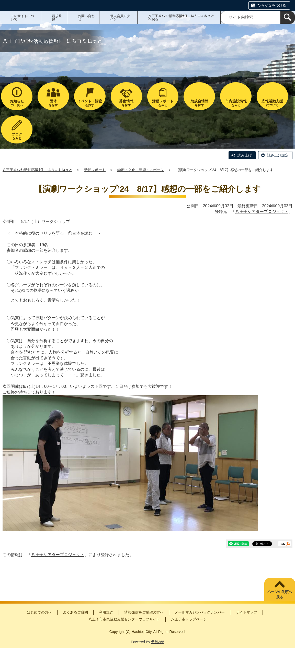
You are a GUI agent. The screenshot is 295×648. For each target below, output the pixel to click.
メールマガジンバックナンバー (200, 612)
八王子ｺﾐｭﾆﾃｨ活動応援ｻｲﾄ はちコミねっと (37, 170)
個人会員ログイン (120, 17)
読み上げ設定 (278, 155)
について (272, 103)
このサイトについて (22, 17)
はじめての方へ (39, 612)
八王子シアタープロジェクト (261, 211)
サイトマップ (246, 612)
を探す (53, 103)
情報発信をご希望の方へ (144, 612)
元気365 (157, 642)
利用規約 (106, 612)
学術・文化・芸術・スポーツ (140, 170)
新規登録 (57, 17)
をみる (163, 103)
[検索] (287, 17)
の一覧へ (17, 103)
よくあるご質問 (75, 612)
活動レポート (95, 170)
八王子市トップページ (189, 619)
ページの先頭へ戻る (279, 594)
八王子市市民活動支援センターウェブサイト (124, 619)
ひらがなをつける (271, 5)
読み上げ (244, 155)
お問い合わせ (86, 17)
